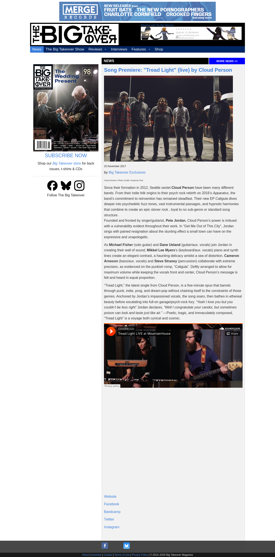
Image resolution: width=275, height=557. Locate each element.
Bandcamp (112, 512)
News (36, 49)
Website (110, 496)
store (66, 163)
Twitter (109, 519)
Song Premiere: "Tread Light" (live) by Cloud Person (168, 70)
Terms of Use (122, 554)
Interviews (119, 49)
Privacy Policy (140, 554)
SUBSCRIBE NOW (66, 155)
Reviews (95, 49)
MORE (227, 61)
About (85, 554)
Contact (108, 554)
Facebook (111, 504)
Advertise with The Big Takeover (157, 25)
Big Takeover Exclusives (127, 172)
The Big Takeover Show (65, 49)
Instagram (111, 527)
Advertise (96, 554)
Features (139, 49)
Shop (159, 49)
